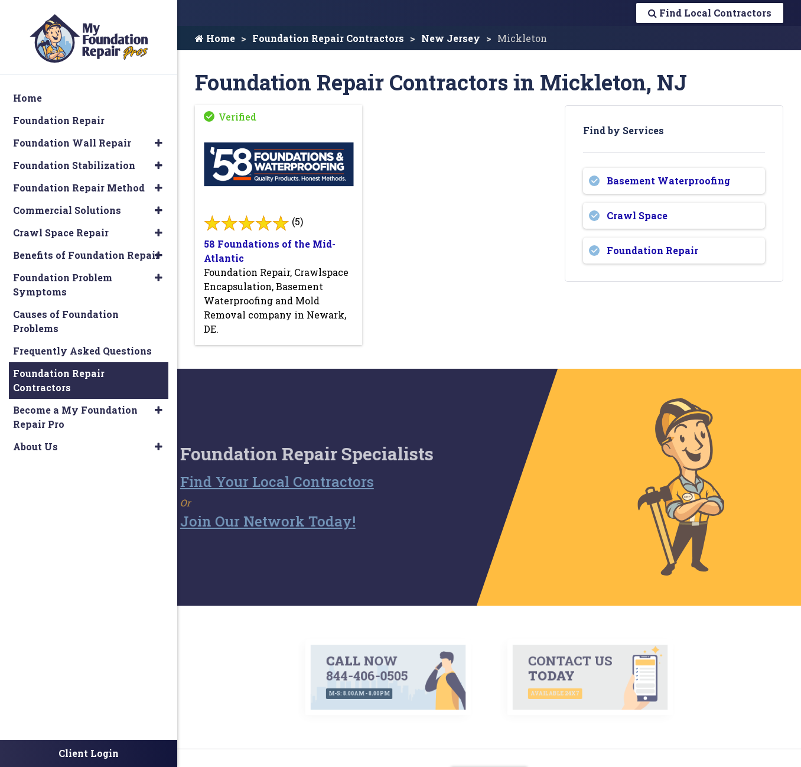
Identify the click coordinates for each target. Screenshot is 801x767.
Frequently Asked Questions (82, 345)
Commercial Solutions (67, 205)
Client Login (88, 753)
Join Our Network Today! (248, 521)
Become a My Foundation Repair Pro (75, 411)
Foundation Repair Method (79, 182)
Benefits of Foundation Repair (86, 249)
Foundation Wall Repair (72, 137)
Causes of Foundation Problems (66, 316)
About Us (35, 441)
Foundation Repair (652, 250)
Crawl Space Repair (61, 227)
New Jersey (450, 38)
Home (215, 38)
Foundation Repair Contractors (328, 38)
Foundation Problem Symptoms (62, 279)
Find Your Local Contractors (257, 481)
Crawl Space (637, 215)
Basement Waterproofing (668, 180)
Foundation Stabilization (74, 160)
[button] (158, 137)
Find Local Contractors (709, 12)
